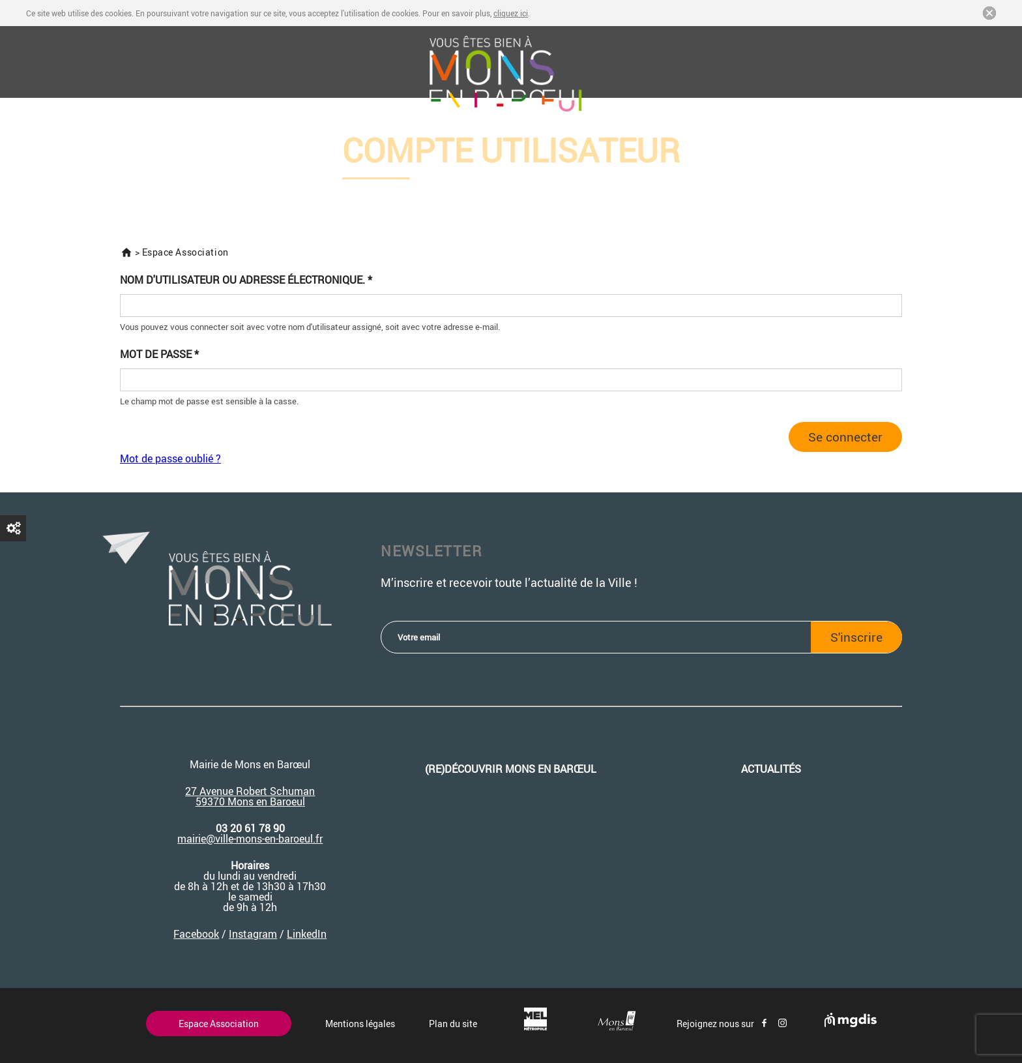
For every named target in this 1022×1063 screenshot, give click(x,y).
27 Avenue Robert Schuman (250, 791)
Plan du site (453, 1023)
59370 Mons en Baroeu (249, 801)
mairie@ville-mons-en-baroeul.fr (250, 838)
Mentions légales (360, 1023)
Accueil (126, 252)
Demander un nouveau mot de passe (13, 528)
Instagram (253, 934)
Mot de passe (159, 354)
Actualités (771, 769)
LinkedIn (307, 934)
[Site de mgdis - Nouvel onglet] (851, 1023)
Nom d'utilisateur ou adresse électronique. (246, 280)
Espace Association (219, 1023)
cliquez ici (510, 13)
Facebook (196, 934)
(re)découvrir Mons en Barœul (510, 769)
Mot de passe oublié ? (170, 458)
